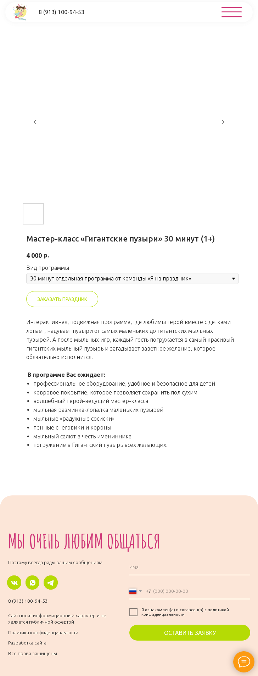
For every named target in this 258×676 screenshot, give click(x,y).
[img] (231, 12)
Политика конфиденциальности (43, 632)
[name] (189, 567)
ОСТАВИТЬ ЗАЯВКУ (190, 633)
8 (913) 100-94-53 (28, 601)
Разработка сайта (27, 643)
